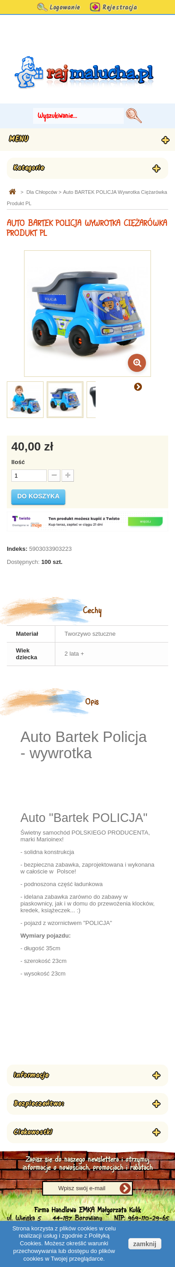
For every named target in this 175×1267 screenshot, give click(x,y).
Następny (137, 386)
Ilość (18, 462)
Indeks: (17, 548)
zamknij (144, 1244)
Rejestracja (119, 8)
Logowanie (64, 8)
